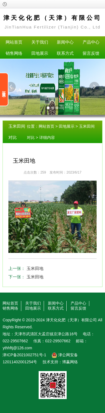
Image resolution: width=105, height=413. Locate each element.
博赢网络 (70, 362)
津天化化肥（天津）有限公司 (71, 320)
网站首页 (14, 42)
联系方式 (65, 53)
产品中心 (91, 42)
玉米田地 (35, 268)
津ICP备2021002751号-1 (24, 355)
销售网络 (14, 53)
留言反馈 (91, 53)
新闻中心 (65, 42)
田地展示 (39, 53)
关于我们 (39, 42)
